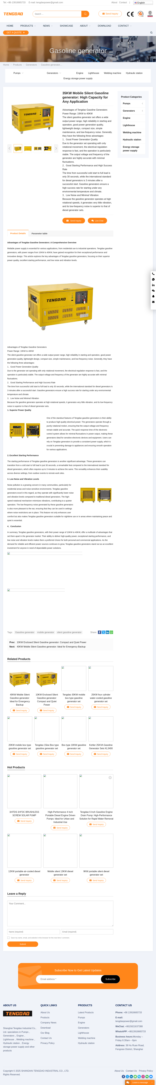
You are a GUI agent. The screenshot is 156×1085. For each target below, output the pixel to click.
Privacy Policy (48, 1043)
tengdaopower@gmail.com (49, 2)
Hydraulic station (134, 73)
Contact (123, 2)
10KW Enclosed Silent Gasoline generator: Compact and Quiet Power (51, 642)
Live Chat (97, 220)
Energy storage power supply (77, 78)
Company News (48, 1022)
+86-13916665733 (16, 2)
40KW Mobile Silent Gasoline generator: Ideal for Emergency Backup (51, 646)
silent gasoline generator (69, 632)
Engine (79, 73)
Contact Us (46, 1038)
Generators (52, 73)
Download (46, 1028)
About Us (45, 1012)
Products (45, 1017)
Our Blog (45, 1033)
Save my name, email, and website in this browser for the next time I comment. (40, 938)
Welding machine (112, 73)
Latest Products (86, 1012)
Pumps (16, 73)
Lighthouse (93, 73)
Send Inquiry (110, 14)
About (114, 2)
